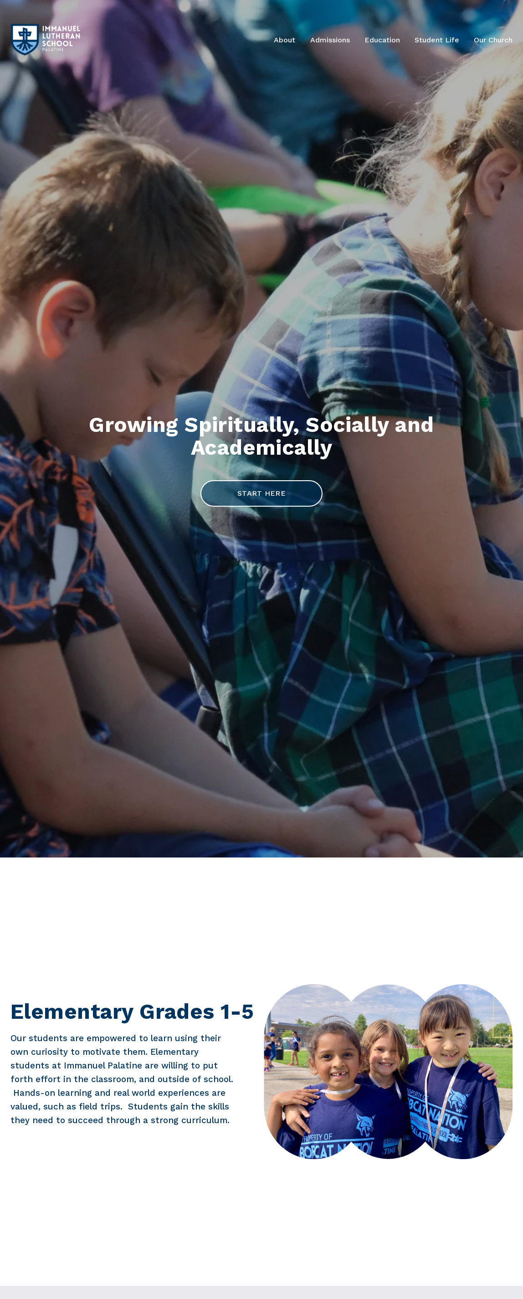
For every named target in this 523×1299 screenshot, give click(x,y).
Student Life (437, 40)
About (284, 40)
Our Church (493, 40)
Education (382, 40)
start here (261, 493)
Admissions (330, 40)
